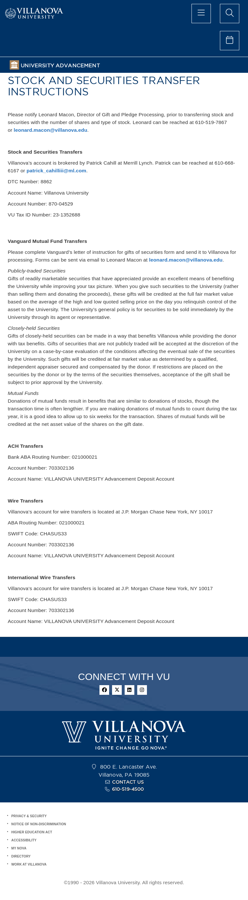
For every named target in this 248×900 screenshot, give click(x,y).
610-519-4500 (128, 789)
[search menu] (229, 13)
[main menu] (201, 13)
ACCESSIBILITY (23, 840)
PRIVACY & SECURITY (29, 816)
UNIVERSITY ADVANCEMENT (60, 65)
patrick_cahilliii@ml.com (56, 170)
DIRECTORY (21, 856)
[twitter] (117, 690)
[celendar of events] (229, 40)
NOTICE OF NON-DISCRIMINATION (38, 824)
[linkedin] (129, 690)
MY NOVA (18, 848)
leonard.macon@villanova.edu (51, 130)
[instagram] (142, 690)
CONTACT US (128, 782)
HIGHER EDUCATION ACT (31, 832)
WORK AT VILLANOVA (28, 864)
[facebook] (104, 690)
